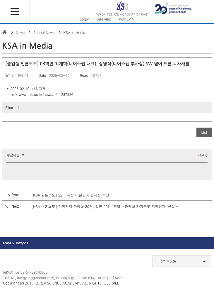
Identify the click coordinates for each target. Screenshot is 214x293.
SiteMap (104, 19)
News (20, 32)
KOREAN (126, 19)
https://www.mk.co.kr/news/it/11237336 (39, 94)
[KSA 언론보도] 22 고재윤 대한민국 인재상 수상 (70, 194)
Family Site (182, 261)
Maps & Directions (15, 243)
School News (43, 32)
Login (84, 19)
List (204, 132)
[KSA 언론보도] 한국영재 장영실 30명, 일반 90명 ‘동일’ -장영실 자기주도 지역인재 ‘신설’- (104, 206)
